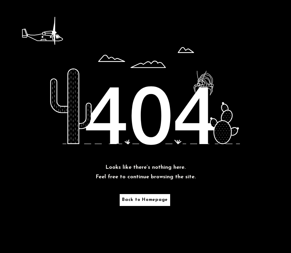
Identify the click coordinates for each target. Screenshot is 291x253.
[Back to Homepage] (145, 200)
